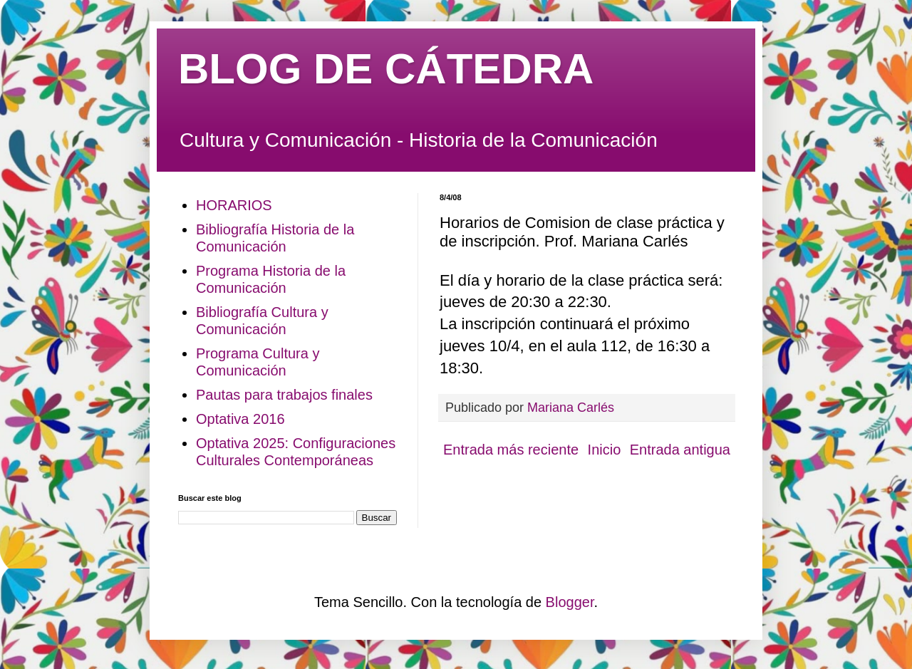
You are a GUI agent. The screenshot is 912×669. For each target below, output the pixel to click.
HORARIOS (234, 205)
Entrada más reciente (511, 449)
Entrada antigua (680, 449)
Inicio (604, 449)
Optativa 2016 (240, 419)
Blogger (570, 602)
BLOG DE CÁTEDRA (386, 69)
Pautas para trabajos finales (284, 395)
